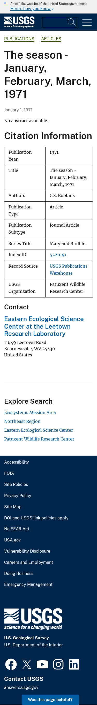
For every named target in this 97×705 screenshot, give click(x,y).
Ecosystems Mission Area (30, 412)
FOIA (9, 473)
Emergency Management (28, 584)
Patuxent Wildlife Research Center (39, 439)
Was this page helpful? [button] (50, 699)
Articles (51, 38)
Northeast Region (22, 421)
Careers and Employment (28, 562)
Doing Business (18, 573)
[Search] (72, 22)
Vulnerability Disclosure (27, 551)
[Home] (19, 26)
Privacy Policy (17, 495)
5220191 (58, 254)
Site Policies (16, 484)
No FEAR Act (16, 529)
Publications (19, 38)
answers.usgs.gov (21, 687)
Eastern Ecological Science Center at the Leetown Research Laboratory (44, 326)
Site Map (12, 507)
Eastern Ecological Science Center (38, 430)
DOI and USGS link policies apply (36, 518)
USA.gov (12, 540)
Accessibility (16, 462)
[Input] (60, 22)
